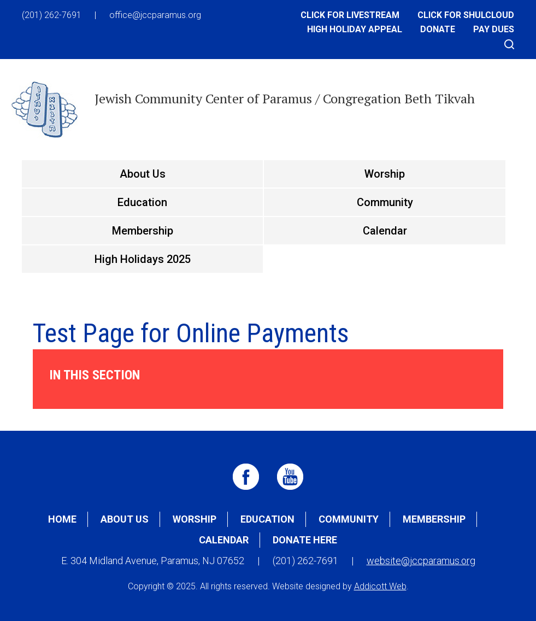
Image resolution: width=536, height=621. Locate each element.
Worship (384, 173)
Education (142, 202)
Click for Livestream (350, 15)
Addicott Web (380, 586)
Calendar (385, 230)
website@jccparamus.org (421, 560)
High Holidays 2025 (143, 259)
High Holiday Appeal (354, 29)
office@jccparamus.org (155, 15)
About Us (143, 173)
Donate (437, 29)
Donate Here (305, 540)
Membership (142, 230)
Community (385, 202)
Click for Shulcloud (465, 15)
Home (62, 519)
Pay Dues (493, 29)
